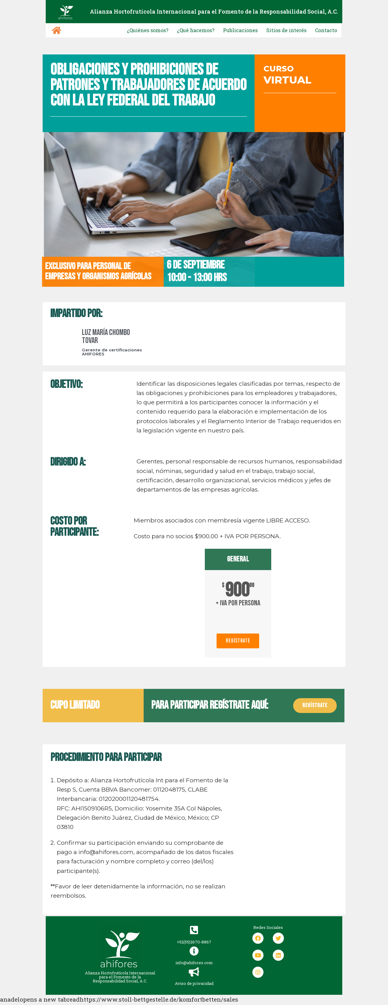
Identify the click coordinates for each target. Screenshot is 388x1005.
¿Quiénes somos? (121, 30)
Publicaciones (226, 30)
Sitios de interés (278, 30)
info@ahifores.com (194, 973)
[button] (315, 705)
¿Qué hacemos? (176, 30)
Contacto (324, 30)
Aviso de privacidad (194, 993)
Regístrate (238, 641)
